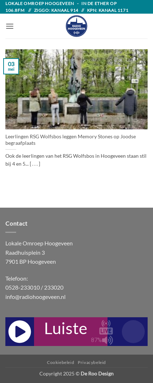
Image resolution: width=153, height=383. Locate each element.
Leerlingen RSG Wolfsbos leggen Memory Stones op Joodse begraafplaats (70, 140)
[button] (9, 26)
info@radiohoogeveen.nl (35, 296)
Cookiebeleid (60, 362)
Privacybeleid (92, 362)
